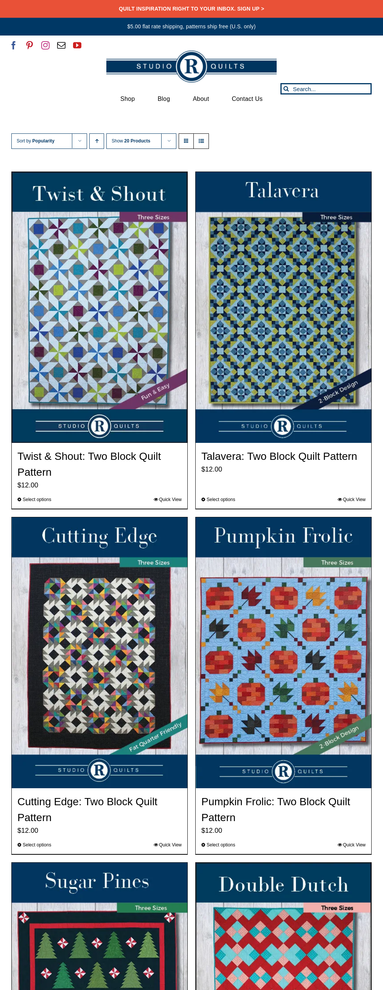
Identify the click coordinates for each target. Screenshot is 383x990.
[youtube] (77, 45)
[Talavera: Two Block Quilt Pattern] (283, 307)
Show (131, 141)
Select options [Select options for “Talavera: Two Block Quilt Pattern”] (221, 499)
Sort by (35, 141)
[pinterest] (29, 45)
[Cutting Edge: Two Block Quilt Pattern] (99, 652)
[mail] (61, 45)
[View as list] (201, 141)
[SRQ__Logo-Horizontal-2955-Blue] (191, 53)
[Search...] (326, 88)
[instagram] (45, 45)
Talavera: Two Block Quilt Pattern (279, 456)
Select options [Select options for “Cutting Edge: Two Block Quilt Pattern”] (37, 845)
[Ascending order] (96, 141)
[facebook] (13, 45)
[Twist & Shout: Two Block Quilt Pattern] (99, 307)
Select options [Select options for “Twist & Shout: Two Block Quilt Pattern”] (37, 499)
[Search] (286, 88)
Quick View (170, 499)
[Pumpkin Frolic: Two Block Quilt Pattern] (283, 652)
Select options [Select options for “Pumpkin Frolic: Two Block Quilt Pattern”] (221, 845)
